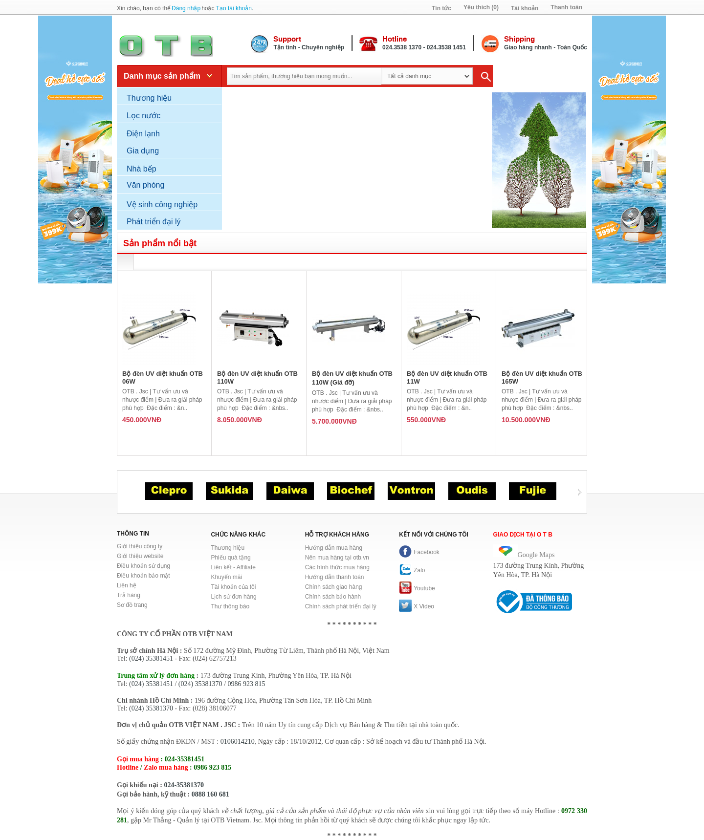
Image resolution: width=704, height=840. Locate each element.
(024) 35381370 (200, 684)
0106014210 (237, 741)
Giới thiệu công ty (139, 546)
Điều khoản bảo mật (143, 575)
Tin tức (441, 8)
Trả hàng (128, 595)
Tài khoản (524, 8)
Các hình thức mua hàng (337, 567)
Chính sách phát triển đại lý (340, 606)
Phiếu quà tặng (230, 557)
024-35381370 (184, 785)
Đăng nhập (186, 8)
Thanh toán (566, 7)
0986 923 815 (246, 684)
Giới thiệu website (140, 556)
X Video (416, 606)
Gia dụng (143, 151)
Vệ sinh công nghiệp (162, 204)
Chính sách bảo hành (333, 596)
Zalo (412, 570)
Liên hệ (126, 585)
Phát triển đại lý (153, 221)
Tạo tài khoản (234, 8)
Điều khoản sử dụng (143, 565)
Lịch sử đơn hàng (233, 596)
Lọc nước (143, 115)
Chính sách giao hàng (333, 586)
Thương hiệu (149, 98)
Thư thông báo (230, 606)
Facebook (419, 552)
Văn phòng (145, 185)
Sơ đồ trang (132, 605)
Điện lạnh (143, 133)
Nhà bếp (141, 169)
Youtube (417, 588)
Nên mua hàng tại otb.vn (337, 557)
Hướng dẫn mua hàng (333, 547)
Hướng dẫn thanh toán (334, 577)
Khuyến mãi (226, 577)
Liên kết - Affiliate (233, 567)
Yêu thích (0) (481, 7)
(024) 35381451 (151, 658)
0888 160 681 (210, 794)
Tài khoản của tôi (233, 586)
